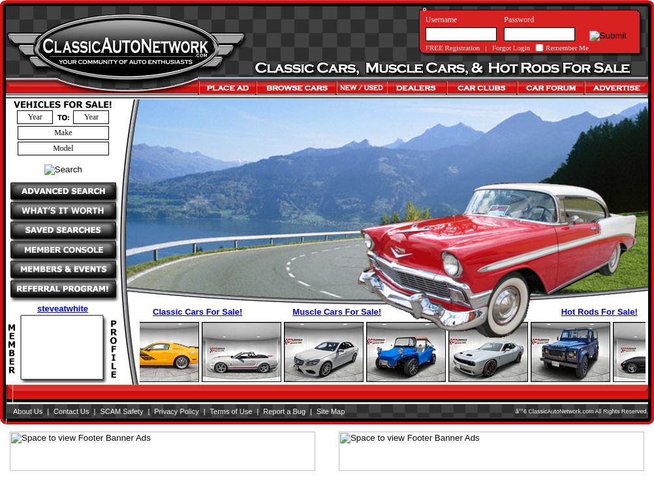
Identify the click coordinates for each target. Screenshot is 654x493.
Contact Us (71, 411)
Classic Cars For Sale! (197, 312)
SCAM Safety (121, 411)
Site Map (331, 411)
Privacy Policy (176, 411)
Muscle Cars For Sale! (336, 312)
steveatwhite (62, 308)
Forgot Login (511, 48)
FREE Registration (453, 48)
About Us (27, 411)
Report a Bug (284, 411)
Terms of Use (231, 411)
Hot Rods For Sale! (599, 312)
